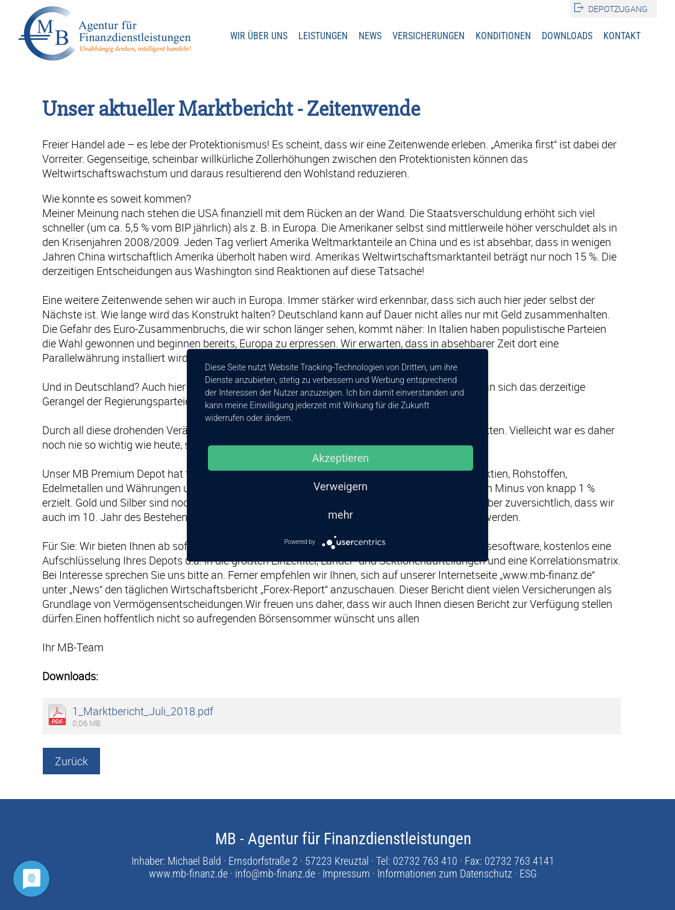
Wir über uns (258, 36)
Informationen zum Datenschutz (444, 873)
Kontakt (622, 36)
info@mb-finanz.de (275, 873)
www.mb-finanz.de (188, 873)
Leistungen (323, 36)
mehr (340, 514)
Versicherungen (428, 36)
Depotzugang (618, 8)
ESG (528, 873)
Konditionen (503, 36)
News (370, 36)
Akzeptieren (340, 457)
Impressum (346, 873)
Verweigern (340, 485)
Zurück (71, 761)
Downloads (567, 36)
